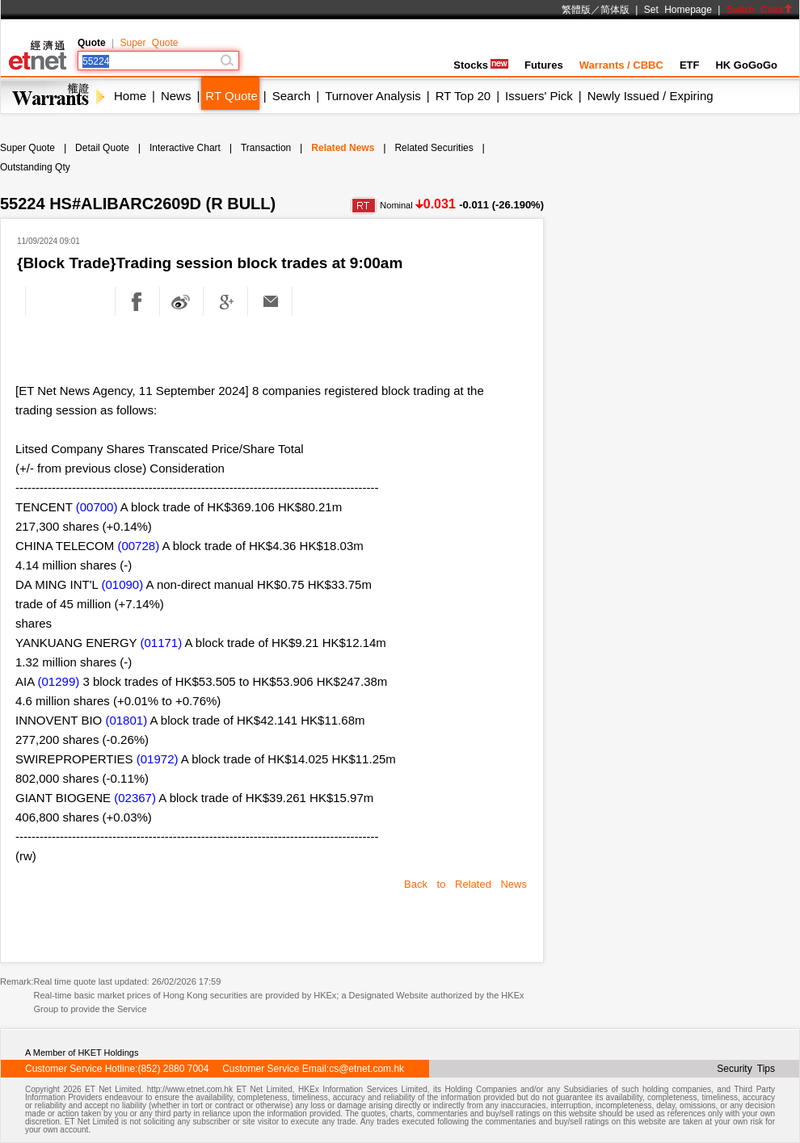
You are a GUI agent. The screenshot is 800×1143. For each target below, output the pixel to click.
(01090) (123, 584)
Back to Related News (465, 884)
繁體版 (576, 9)
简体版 (614, 9)
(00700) (97, 507)
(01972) (158, 759)
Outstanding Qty (35, 167)
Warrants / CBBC (621, 65)
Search (291, 96)
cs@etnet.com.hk (366, 1068)
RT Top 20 (463, 96)
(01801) (126, 720)
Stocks (480, 65)
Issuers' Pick (539, 96)
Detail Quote (102, 147)
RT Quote (231, 96)
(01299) (59, 681)
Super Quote (149, 42)
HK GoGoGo (746, 65)
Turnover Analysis (373, 96)
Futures (543, 65)
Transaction (266, 147)
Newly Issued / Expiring (650, 96)
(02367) (135, 798)
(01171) (161, 642)
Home (130, 96)
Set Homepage (678, 9)
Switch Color (759, 9)
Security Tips (746, 1068)
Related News (342, 147)
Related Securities (433, 147)
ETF (690, 65)
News (176, 96)
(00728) (138, 546)
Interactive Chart (185, 147)
